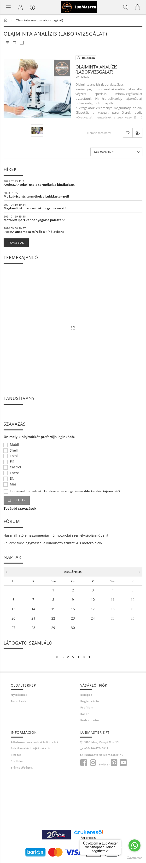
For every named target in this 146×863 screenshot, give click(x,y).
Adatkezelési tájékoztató (30, 748)
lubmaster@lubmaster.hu (103, 755)
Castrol (15, 467)
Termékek (18, 701)
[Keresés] (125, 7)
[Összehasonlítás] (137, 133)
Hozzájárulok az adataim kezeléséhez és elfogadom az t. (65, 491)
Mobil (14, 445)
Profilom (86, 707)
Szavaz (20, 500)
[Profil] (20, 7)
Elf (12, 462)
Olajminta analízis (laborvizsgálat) (96, 69)
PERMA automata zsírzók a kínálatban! (34, 231)
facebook (83, 762)
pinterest (114, 762)
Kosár (84, 714)
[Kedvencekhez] (128, 133)
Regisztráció (89, 701)
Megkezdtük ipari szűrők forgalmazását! (35, 208)
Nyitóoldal (19, 694)
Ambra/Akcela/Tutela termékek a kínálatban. (39, 184)
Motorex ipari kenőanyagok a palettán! (34, 220)
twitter (104, 764)
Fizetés (16, 755)
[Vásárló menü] (32, 7)
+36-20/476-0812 (96, 748)
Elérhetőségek (22, 767)
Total (14, 456)
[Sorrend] (116, 152)
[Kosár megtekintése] (137, 7)
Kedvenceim (89, 720)
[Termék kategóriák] (8, 7)
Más (13, 484)
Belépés (86, 694)
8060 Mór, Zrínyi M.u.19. (102, 742)
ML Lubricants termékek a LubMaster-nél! (36, 196)
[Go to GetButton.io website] (134, 858)
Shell (14, 450)
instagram (93, 762)
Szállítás (17, 761)
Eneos (14, 473)
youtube (123, 762)
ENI (12, 479)
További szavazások (20, 508)
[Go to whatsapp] (134, 845)
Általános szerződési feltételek (35, 742)
